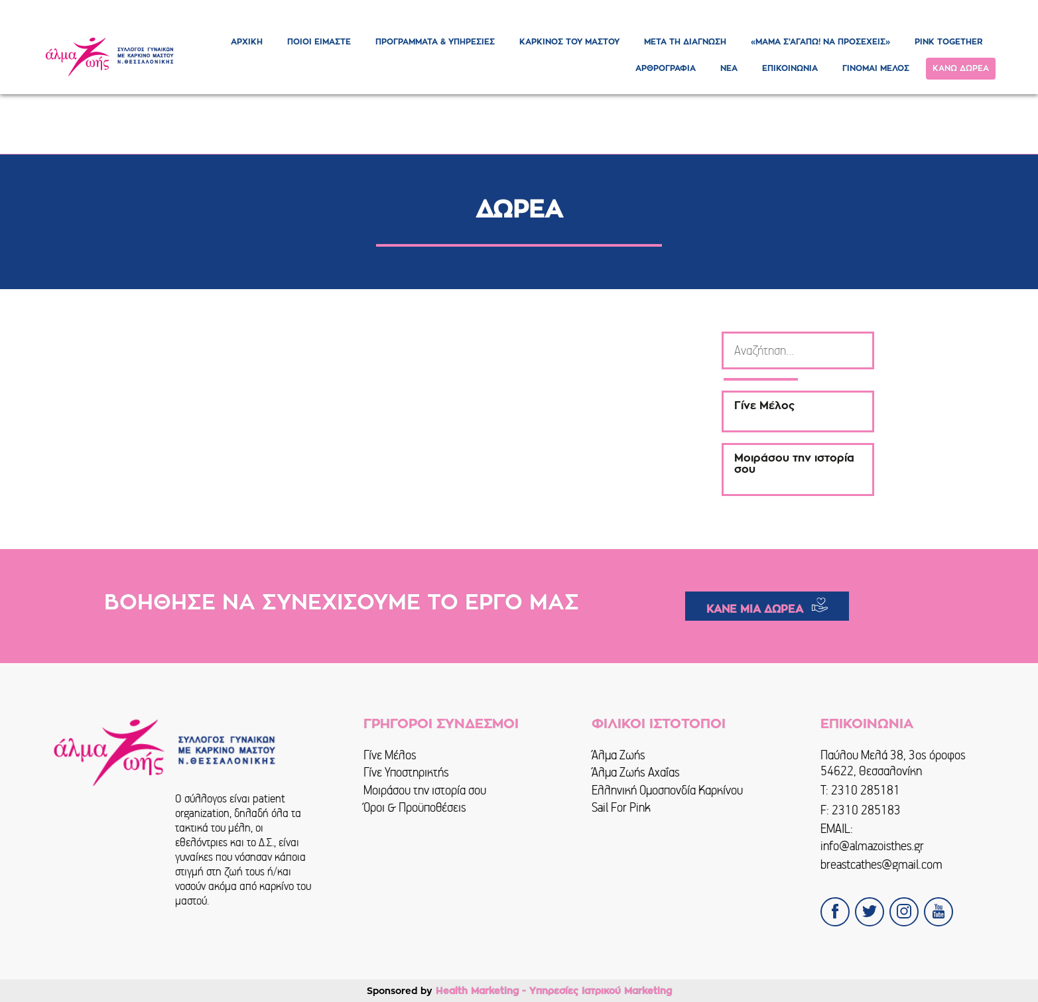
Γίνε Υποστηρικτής (406, 772)
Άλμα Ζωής (618, 755)
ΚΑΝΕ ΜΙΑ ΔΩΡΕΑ (754, 609)
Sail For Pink (621, 807)
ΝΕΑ (729, 68)
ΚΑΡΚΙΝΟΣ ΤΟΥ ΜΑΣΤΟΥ (569, 42)
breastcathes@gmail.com (881, 864)
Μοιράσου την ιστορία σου (424, 790)
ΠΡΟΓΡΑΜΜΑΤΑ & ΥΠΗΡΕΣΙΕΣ (435, 42)
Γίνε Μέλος (390, 755)
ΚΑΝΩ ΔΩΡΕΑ (961, 68)
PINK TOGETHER (948, 42)
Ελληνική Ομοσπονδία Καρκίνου (667, 790)
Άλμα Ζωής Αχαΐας (636, 772)
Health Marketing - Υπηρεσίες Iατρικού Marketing (554, 990)
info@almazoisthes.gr (872, 845)
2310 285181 (865, 790)
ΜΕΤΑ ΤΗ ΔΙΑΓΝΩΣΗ (685, 42)
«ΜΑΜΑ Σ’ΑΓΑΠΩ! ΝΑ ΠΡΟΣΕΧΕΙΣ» (820, 42)
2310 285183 (866, 810)
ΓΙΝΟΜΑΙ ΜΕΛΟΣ (875, 68)
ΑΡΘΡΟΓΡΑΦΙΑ (665, 68)
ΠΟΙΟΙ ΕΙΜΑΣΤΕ (319, 42)
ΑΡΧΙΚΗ (247, 42)
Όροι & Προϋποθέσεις (414, 807)
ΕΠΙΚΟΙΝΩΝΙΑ (790, 68)
